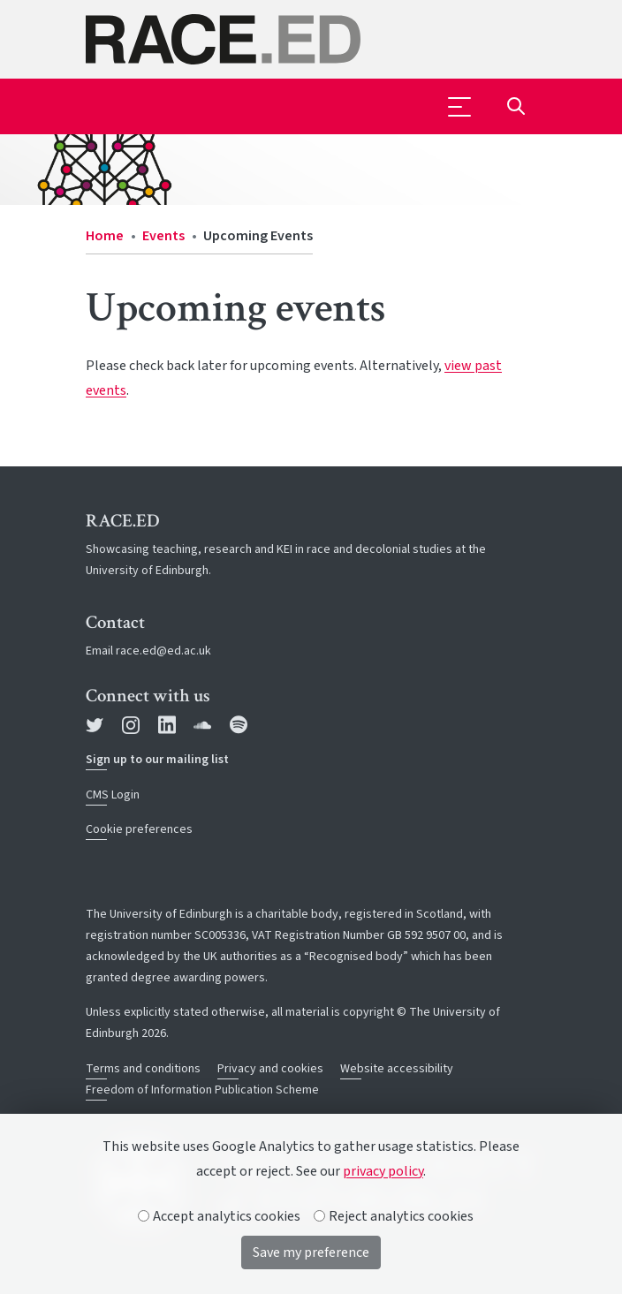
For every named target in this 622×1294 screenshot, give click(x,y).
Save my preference (311, 1252)
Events (163, 236)
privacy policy (383, 1171)
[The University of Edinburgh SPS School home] (311, 39)
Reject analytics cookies (394, 1216)
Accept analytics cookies (219, 1216)
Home (105, 236)
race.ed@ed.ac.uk (163, 651)
